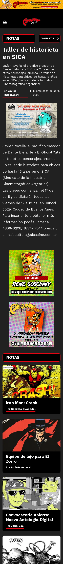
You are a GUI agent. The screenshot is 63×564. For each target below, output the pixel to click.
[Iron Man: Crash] (31, 381)
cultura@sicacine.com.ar (36, 235)
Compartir (49, 38)
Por (20, 409)
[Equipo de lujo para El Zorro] (31, 435)
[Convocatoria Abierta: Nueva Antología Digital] (31, 493)
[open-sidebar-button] (5, 22)
